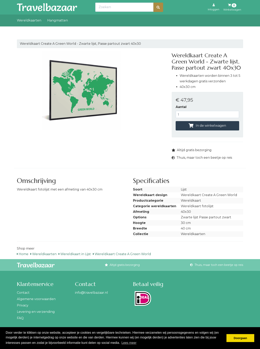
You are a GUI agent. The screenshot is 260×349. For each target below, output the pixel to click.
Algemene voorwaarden (36, 299)
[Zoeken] (158, 16)
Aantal (181, 107)
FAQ (20, 318)
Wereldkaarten (29, 29)
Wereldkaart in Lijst (75, 254)
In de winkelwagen (207, 125)
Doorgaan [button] (240, 338)
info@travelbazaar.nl (91, 293)
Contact (23, 293)
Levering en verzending (36, 312)
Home (22, 254)
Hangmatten (57, 29)
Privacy (22, 305)
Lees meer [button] (129, 342)
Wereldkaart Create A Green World (122, 254)
